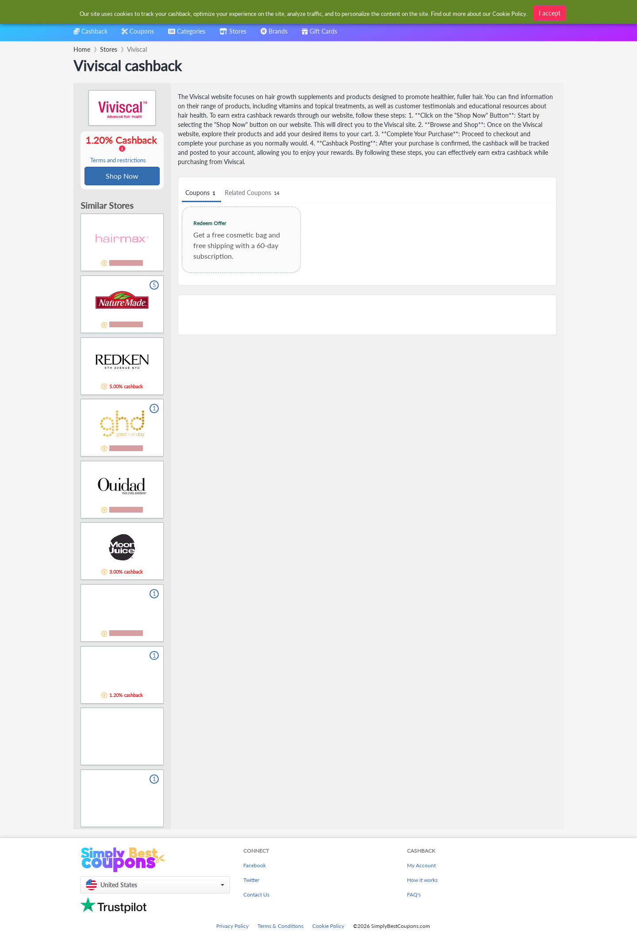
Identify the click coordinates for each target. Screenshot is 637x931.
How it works (422, 880)
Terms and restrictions (118, 161)
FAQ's (414, 895)
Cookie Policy (328, 926)
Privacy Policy (232, 926)
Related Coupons (253, 193)
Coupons (201, 193)
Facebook (254, 866)
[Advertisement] (367, 315)
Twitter (251, 880)
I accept (549, 12)
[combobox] (186, 34)
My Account (421, 866)
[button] (155, 885)
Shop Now (122, 176)
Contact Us (256, 895)
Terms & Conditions (280, 926)
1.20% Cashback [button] (122, 149)
